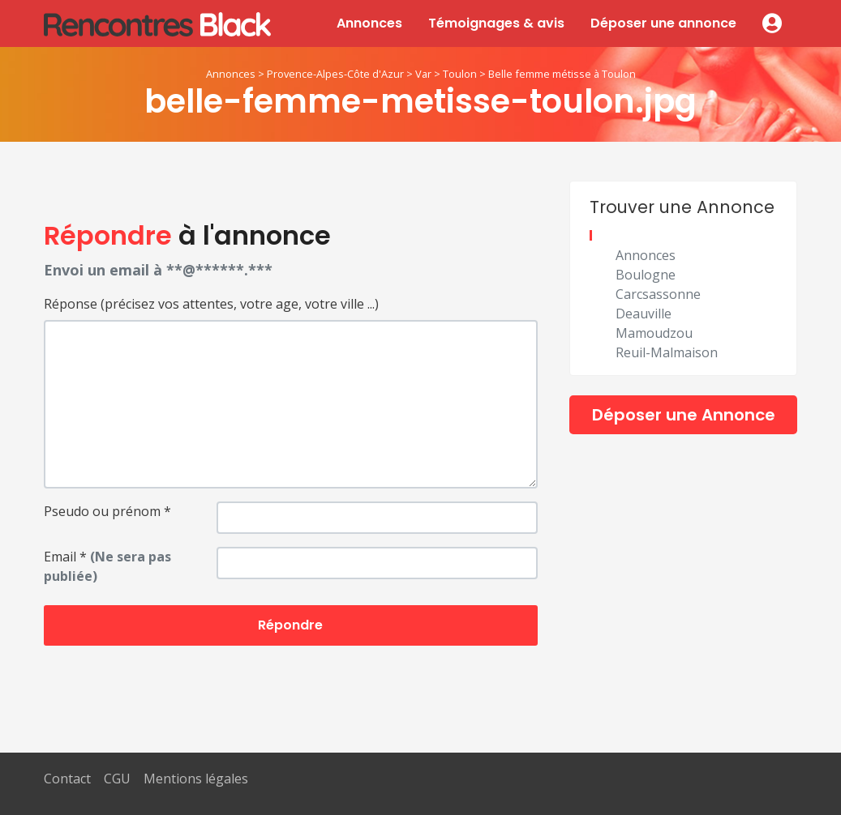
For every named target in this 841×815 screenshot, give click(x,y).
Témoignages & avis (496, 23)
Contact (67, 778)
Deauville (644, 313)
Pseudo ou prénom (107, 511)
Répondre (290, 625)
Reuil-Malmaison (667, 352)
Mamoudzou (654, 333)
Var (423, 73)
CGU (117, 778)
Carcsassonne (658, 294)
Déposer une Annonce (683, 414)
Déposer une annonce (663, 23)
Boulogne (646, 275)
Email (107, 566)
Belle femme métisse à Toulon (562, 73)
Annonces (369, 23)
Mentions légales (196, 778)
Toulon (460, 73)
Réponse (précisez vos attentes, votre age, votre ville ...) (211, 304)
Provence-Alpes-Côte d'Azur (335, 73)
